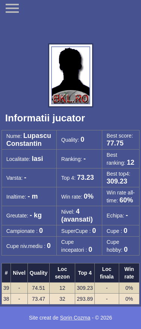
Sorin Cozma (75, 318)
